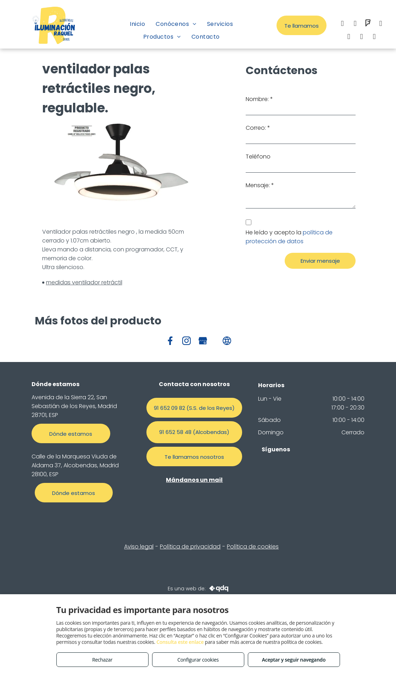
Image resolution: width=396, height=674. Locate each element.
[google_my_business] (361, 37)
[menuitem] (137, 24)
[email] (380, 24)
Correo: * (258, 128)
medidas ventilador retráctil (84, 282)
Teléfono (258, 156)
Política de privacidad (190, 546)
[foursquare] (368, 24)
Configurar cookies (198, 659)
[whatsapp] (349, 37)
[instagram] (355, 24)
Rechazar (102, 659)
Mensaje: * (260, 185)
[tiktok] (374, 37)
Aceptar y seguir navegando (293, 659)
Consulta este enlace (179, 642)
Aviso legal (139, 546)
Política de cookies (253, 546)
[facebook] (342, 24)
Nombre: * (259, 99)
